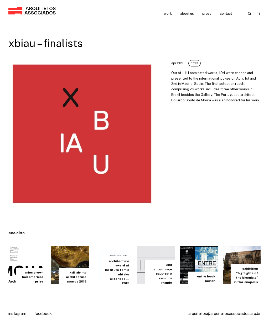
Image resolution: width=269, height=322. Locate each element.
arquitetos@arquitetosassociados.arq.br (224, 313)
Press (206, 13)
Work (168, 13)
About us (187, 13)
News (194, 63)
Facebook (43, 313)
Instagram (17, 313)
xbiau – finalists (45, 43)
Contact (226, 13)
